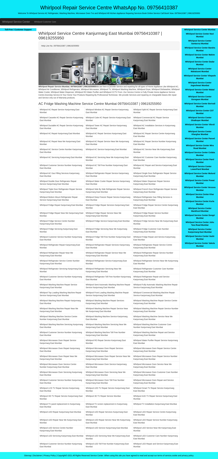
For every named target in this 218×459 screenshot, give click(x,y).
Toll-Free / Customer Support (18, 29)
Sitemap (27, 455)
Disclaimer (37, 455)
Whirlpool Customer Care (45, 22)
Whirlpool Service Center (16, 21)
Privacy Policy (50, 455)
